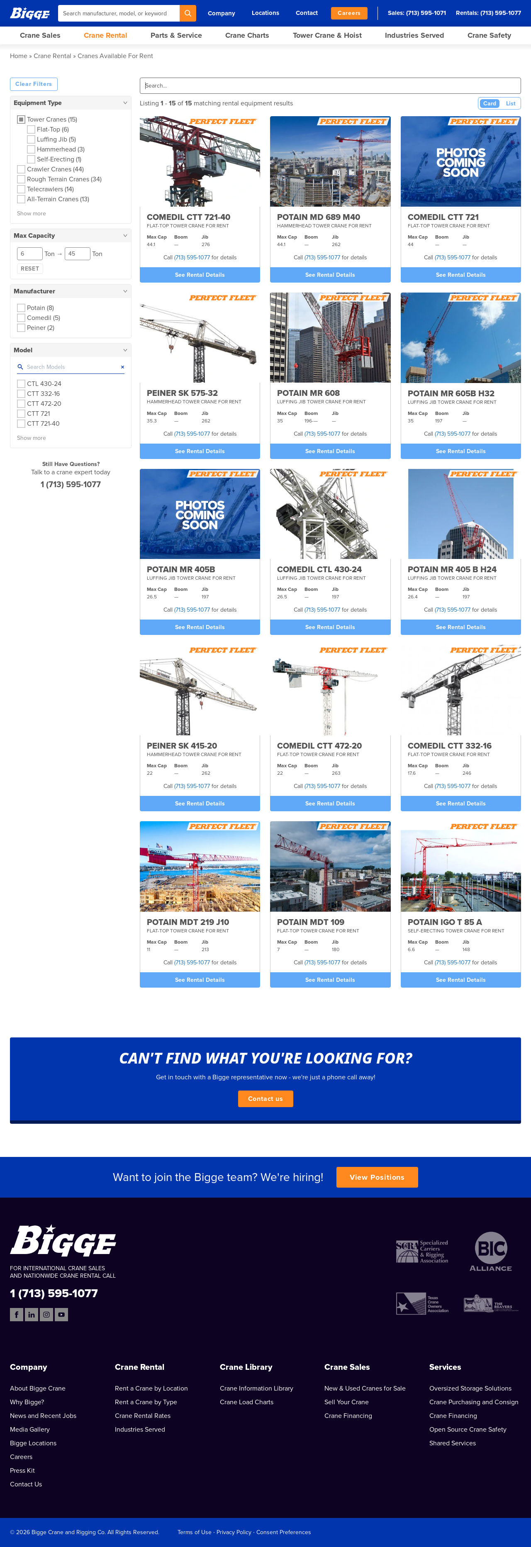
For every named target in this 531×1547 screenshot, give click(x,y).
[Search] (188, 13)
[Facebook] (16, 1314)
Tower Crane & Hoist (327, 35)
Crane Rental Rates (143, 1416)
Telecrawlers (50, 189)
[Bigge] (30, 13)
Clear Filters (33, 84)
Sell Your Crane (346, 1402)
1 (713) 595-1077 (71, 485)
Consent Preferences (283, 1532)
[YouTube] (61, 1314)
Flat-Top (53, 129)
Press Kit (22, 1470)
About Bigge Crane (38, 1388)
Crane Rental (105, 35)
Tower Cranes (52, 119)
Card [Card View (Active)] (489, 103)
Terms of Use (195, 1532)
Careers (349, 13)
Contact (307, 13)
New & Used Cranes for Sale (365, 1388)
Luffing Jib (56, 139)
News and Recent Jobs (43, 1416)
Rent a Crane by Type (146, 1402)
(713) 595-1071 (426, 13)
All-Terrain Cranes (58, 199)
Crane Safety (489, 35)
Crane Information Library (256, 1388)
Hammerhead (61, 149)
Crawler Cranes (55, 169)
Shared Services (452, 1443)
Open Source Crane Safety (468, 1429)
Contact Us (26, 1484)
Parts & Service (176, 35)
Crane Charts (247, 35)
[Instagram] (46, 1314)
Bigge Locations (33, 1443)
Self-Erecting (59, 159)
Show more (31, 213)
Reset (30, 268)
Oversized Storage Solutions (470, 1388)
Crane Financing (348, 1416)
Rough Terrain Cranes (64, 179)
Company (221, 13)
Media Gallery (30, 1429)
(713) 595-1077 (500, 13)
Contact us (265, 1099)
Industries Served (414, 35)
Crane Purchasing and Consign (474, 1402)
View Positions (377, 1177)
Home (18, 56)
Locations (265, 13)
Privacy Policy (234, 1532)
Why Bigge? (27, 1402)
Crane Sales (40, 35)
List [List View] (511, 103)
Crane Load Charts (246, 1402)
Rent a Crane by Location (151, 1388)
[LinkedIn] (31, 1314)
